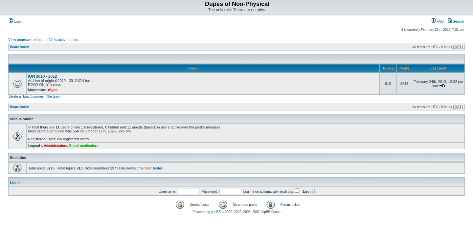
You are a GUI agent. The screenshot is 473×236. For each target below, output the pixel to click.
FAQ (438, 21)
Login (16, 21)
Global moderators (83, 146)
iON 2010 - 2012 (42, 76)
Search (456, 21)
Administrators (55, 146)
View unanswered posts (27, 40)
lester (157, 168)
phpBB (216, 212)
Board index (19, 47)
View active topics (63, 40)
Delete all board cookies (26, 96)
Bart (435, 86)
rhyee (52, 90)
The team (53, 96)
